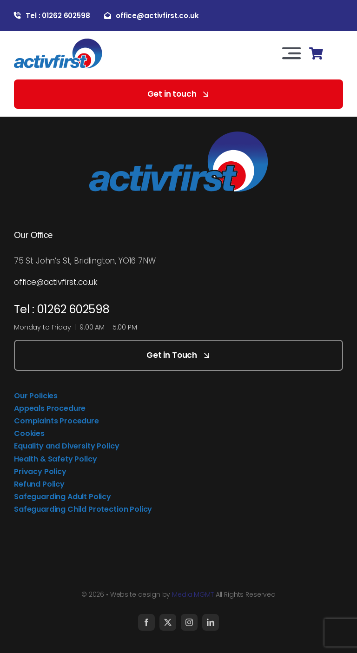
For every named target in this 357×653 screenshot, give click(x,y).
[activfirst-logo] (58, 42)
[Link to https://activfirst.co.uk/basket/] (316, 53)
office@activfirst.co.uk (56, 282)
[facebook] (146, 622)
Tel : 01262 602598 (62, 309)
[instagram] (189, 622)
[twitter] (167, 622)
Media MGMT (193, 594)
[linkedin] (210, 622)
